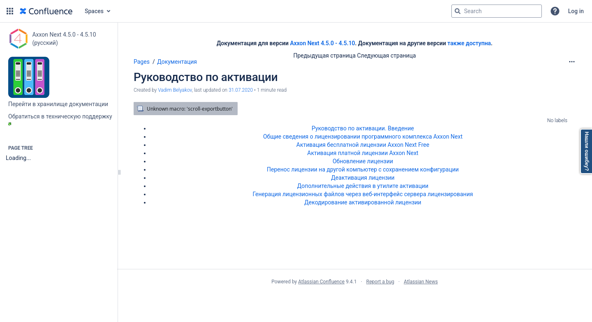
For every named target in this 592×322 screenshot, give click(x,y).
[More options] (572, 62)
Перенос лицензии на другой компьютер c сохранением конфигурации (363, 169)
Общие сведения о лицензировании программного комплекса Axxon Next (362, 136)
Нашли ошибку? (587, 151)
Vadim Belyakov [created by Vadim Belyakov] (175, 90)
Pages (142, 61)
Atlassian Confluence (321, 282)
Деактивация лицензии (362, 177)
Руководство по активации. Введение (363, 128)
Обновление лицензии (363, 161)
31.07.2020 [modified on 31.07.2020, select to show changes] (241, 90)
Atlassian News (421, 282)
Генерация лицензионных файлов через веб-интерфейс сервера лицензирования (363, 194)
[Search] (457, 11)
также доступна (469, 43)
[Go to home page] (46, 11)
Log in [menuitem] (576, 11)
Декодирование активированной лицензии (362, 202)
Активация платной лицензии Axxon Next (362, 153)
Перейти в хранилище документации (58, 104)
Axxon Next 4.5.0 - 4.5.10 (322, 43)
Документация (177, 61)
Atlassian (354, 299)
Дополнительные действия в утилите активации (362, 186)
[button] (10, 11)
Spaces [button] (94, 11)
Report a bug (380, 282)
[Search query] (496, 11)
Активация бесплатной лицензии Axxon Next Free (362, 144)
